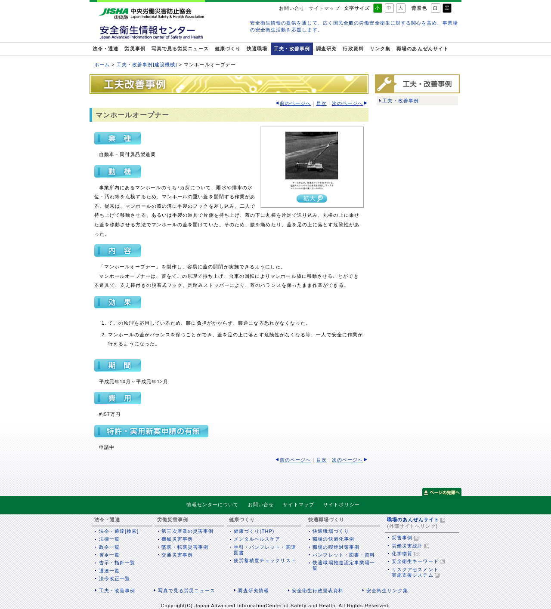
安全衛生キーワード (415, 561)
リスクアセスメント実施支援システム (415, 572)
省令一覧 (109, 554)
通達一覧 (109, 570)
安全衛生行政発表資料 (318, 590)
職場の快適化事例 (333, 538)
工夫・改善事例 (292, 48)
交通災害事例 (176, 554)
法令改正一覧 (114, 578)
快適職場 (257, 48)
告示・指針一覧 (117, 562)
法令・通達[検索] (119, 531)
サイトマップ (324, 8)
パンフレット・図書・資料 (344, 554)
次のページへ (347, 103)
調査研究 (326, 48)
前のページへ (295, 103)
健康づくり (228, 48)
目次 (321, 103)
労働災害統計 (407, 545)
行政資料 (353, 48)
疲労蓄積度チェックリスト (265, 560)
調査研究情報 (253, 590)
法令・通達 (105, 48)
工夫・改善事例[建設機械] (147, 64)
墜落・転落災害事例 (184, 547)
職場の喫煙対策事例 (336, 547)
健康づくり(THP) (254, 531)
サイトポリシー (341, 504)
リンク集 (380, 48)
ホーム (102, 64)
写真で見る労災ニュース (180, 48)
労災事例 (134, 48)
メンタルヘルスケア (257, 538)
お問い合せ (292, 8)
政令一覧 (109, 547)
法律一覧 (109, 538)
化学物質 (402, 553)
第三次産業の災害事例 (187, 531)
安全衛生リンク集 (387, 590)
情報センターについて (212, 504)
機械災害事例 (176, 538)
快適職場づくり (331, 531)
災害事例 (402, 537)
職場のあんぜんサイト (422, 48)
